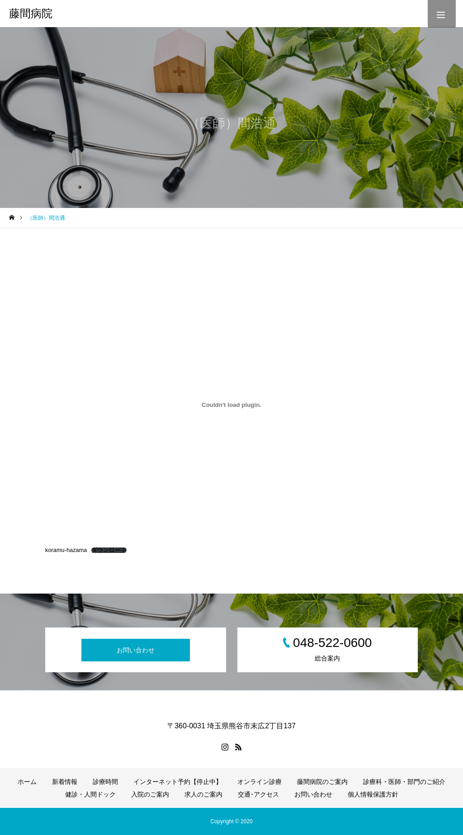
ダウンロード (109, 550)
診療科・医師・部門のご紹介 (404, 781)
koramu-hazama (66, 550)
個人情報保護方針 (373, 794)
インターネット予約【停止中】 (177, 781)
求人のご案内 (203, 794)
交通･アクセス (258, 794)
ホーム (27, 781)
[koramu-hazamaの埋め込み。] (231, 404)
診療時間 (105, 781)
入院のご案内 (150, 794)
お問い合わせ (136, 650)
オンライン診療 (259, 781)
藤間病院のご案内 (322, 781)
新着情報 (64, 781)
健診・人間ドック (90, 794)
